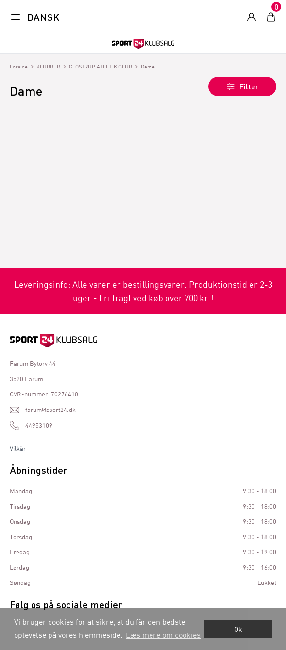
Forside (19, 66)
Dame (148, 66)
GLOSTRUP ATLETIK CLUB (100, 66)
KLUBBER (48, 66)
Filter (242, 86)
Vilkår (18, 448)
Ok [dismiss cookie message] (238, 629)
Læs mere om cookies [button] (163, 634)
